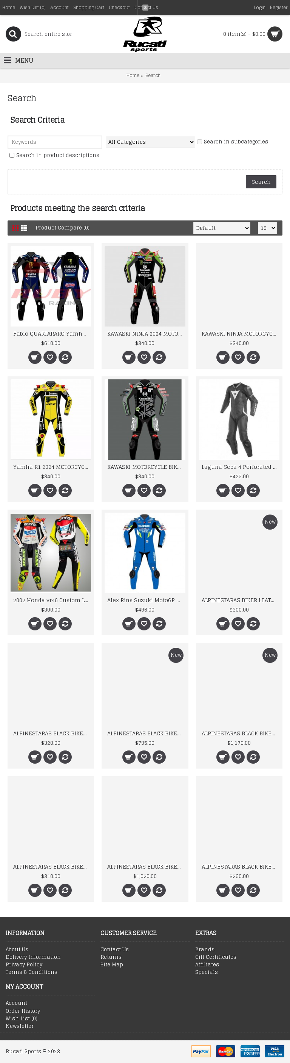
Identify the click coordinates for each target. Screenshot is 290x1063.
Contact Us (114, 949)
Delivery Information (33, 957)
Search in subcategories (232, 142)
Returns (111, 957)
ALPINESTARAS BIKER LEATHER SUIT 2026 (240, 600)
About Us (17, 949)
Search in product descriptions (54, 156)
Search (152, 75)
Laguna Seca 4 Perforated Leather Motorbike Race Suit (240, 466)
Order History (23, 1011)
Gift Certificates (215, 957)
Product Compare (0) (62, 227)
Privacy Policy (24, 964)
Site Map (111, 964)
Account (16, 1003)
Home (132, 75)
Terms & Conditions (31, 972)
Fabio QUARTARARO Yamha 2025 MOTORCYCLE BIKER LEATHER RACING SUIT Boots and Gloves (52, 333)
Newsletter (20, 1026)
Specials (206, 972)
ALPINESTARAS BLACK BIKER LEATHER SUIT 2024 (240, 866)
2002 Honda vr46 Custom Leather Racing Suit (52, 600)
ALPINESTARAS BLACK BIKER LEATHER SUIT (52, 733)
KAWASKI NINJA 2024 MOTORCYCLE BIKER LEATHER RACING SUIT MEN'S (146, 333)
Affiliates (207, 964)
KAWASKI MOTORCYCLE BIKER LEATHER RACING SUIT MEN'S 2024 (146, 466)
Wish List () (21, 1018)
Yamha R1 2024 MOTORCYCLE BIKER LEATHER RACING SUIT (52, 466)
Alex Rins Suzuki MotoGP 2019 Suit (146, 600)
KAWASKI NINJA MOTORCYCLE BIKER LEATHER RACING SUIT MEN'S (240, 333)
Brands (204, 949)
